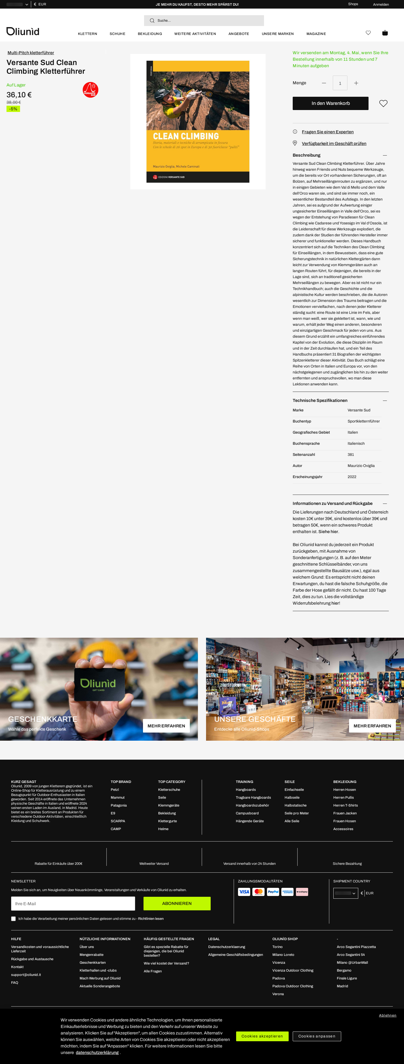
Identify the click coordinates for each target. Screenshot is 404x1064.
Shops (353, 4)
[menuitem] (87, 36)
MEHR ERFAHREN (166, 726)
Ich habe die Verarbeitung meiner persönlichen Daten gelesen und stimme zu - (91, 919)
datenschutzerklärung (97, 1052)
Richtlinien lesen (151, 919)
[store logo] (39, 31)
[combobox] (204, 20)
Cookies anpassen (317, 1036)
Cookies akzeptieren (262, 1036)
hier (335, 603)
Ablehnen (388, 1015)
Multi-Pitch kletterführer (31, 52)
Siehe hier (328, 531)
